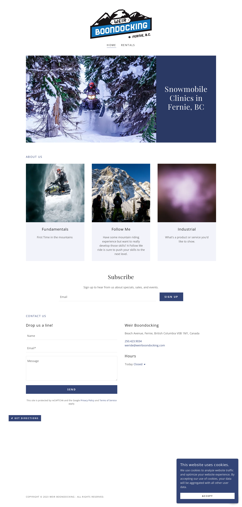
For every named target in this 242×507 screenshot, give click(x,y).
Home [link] (111, 45)
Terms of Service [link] (108, 400)
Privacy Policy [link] (87, 400)
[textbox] (107, 296)
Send (71, 389)
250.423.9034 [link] (133, 341)
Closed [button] (138, 364)
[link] (121, 24)
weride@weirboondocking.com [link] (145, 345)
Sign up (171, 297)
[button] (144, 364)
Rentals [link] (128, 45)
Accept (207, 495)
